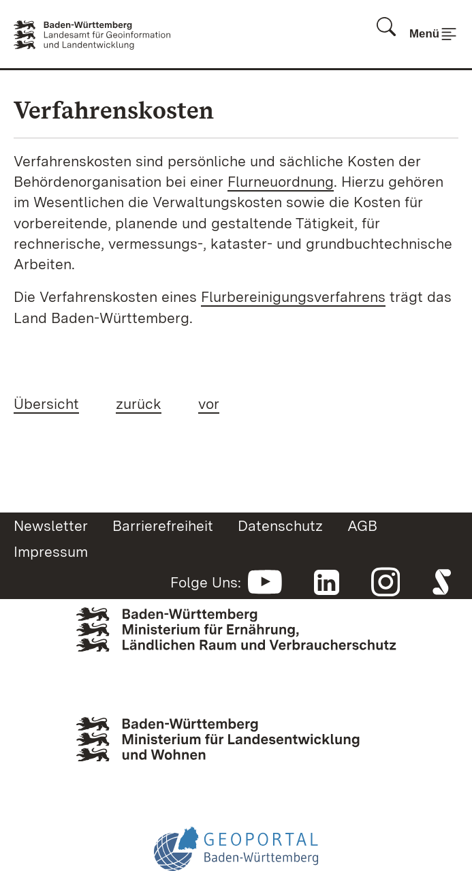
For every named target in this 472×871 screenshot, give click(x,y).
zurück (138, 403)
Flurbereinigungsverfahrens (293, 296)
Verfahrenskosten (114, 110)
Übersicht (46, 403)
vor (208, 403)
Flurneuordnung (280, 181)
